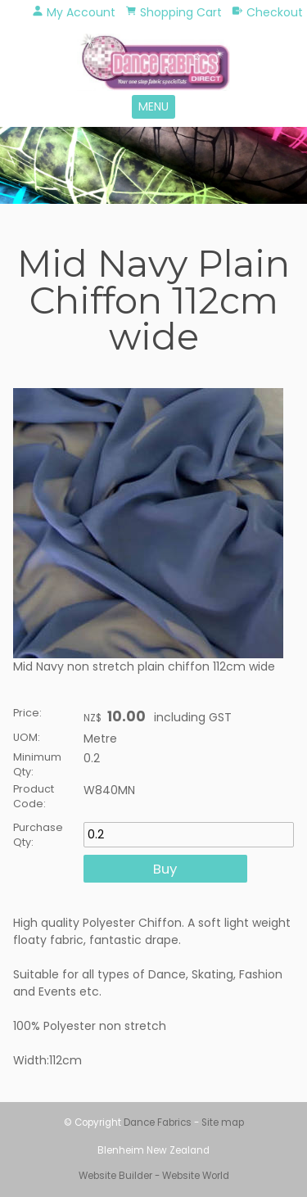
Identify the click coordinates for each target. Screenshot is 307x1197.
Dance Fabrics (158, 1122)
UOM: (26, 737)
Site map (222, 1122)
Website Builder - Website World (154, 1175)
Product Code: (33, 796)
